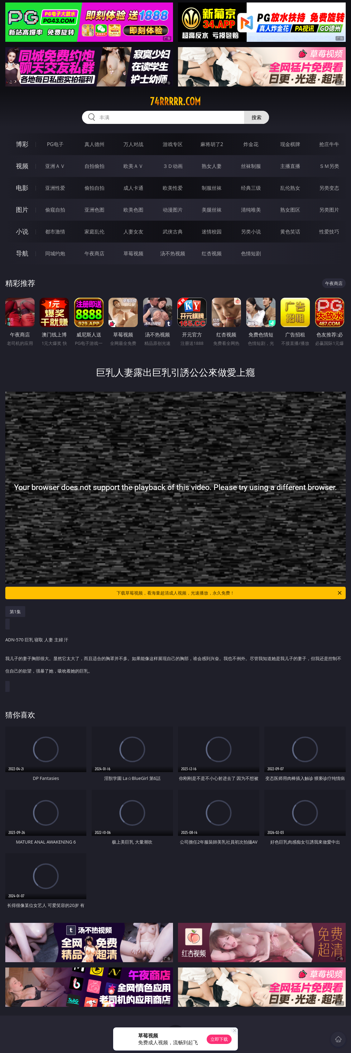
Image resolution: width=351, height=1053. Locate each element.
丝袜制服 (251, 166)
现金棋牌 (290, 144)
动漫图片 (173, 209)
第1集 (15, 612)
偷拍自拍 (94, 187)
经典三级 (251, 187)
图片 (22, 209)
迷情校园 (212, 231)
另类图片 (329, 209)
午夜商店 (94, 253)
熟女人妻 (212, 166)
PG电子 (55, 144)
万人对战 (133, 144)
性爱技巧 (329, 231)
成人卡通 (133, 187)
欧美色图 (133, 209)
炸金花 (250, 144)
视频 (22, 166)
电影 (22, 188)
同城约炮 (55, 253)
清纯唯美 (251, 209)
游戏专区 (173, 144)
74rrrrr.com (175, 101)
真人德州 (94, 144)
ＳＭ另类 (329, 166)
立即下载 (219, 1039)
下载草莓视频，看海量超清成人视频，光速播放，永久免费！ (230, 593)
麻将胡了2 (211, 144)
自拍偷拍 (94, 166)
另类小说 (251, 231)
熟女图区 (290, 209)
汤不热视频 (172, 253)
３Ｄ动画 (173, 166)
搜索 (257, 117)
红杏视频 (212, 253)
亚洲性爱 (55, 187)
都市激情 (55, 231)
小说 (22, 231)
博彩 (22, 144)
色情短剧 (251, 253)
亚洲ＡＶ (55, 166)
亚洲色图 (94, 209)
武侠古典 (173, 231)
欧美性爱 (173, 187)
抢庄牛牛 (329, 144)
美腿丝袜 (212, 209)
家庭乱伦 (94, 231)
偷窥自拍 (55, 209)
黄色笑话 (290, 231)
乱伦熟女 (290, 187)
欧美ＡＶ (133, 166)
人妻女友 (133, 231)
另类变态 (329, 187)
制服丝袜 (212, 187)
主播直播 (290, 166)
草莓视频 (133, 253)
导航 (22, 253)
